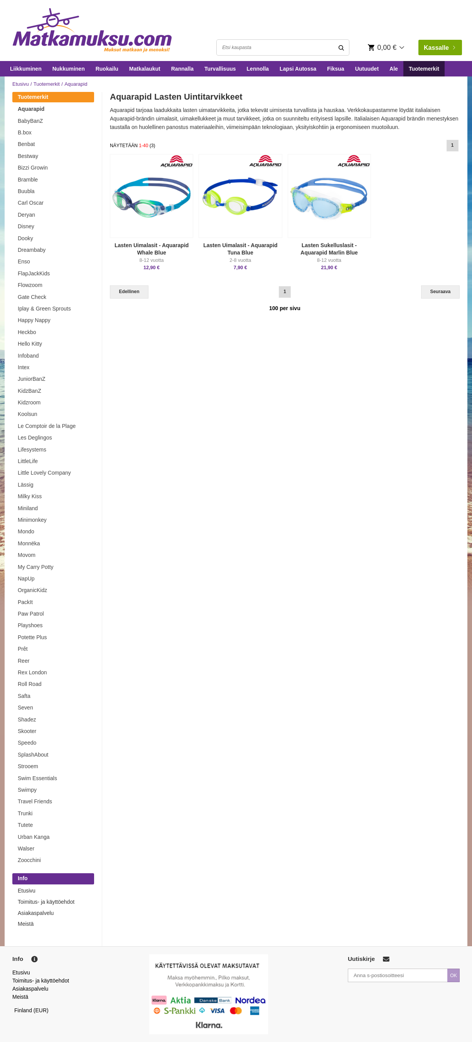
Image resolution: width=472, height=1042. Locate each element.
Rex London (32, 672)
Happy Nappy (34, 320)
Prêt (23, 649)
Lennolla (258, 69)
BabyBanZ (30, 121)
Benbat (26, 144)
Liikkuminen (26, 69)
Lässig (25, 485)
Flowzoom (30, 285)
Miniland (28, 508)
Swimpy (27, 790)
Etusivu (20, 84)
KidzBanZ (29, 391)
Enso (24, 261)
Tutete (25, 825)
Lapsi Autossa (298, 69)
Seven (25, 707)
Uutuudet (367, 69)
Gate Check (32, 297)
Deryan (26, 215)
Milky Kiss (30, 496)
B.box (25, 132)
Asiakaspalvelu (36, 913)
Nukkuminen (68, 69)
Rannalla (182, 69)
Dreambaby (32, 250)
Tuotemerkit (424, 69)
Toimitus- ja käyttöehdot (46, 902)
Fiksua (335, 69)
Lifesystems (32, 449)
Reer (23, 661)
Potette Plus (32, 637)
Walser (26, 848)
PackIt (25, 602)
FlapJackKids (34, 273)
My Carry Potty (36, 567)
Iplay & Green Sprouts (44, 308)
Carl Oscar (31, 203)
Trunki (25, 813)
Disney (26, 226)
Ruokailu (107, 69)
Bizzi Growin (33, 168)
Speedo (27, 743)
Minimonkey (32, 520)
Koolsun (27, 414)
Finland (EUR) (31, 1010)
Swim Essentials (37, 778)
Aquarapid (31, 109)
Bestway (28, 156)
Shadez (27, 719)
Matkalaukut (144, 69)
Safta (24, 696)
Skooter (27, 731)
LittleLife (28, 461)
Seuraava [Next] (440, 291)
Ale (393, 69)
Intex (23, 367)
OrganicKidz (32, 590)
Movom (26, 555)
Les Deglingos (35, 437)
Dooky (25, 238)
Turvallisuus (220, 69)
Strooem (28, 766)
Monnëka (29, 543)
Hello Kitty (30, 344)
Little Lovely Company (44, 473)
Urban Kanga (34, 837)
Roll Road (29, 684)
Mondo (26, 531)
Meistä (26, 924)
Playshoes (30, 625)
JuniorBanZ (32, 379)
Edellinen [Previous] (129, 291)
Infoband (28, 356)
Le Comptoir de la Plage (47, 426)
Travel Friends (35, 801)
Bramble (28, 179)
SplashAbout (33, 755)
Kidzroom (29, 402)
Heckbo (27, 332)
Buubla (26, 191)
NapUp (26, 578)
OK (453, 975)
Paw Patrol (31, 614)
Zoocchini (29, 860)
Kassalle (439, 47)
